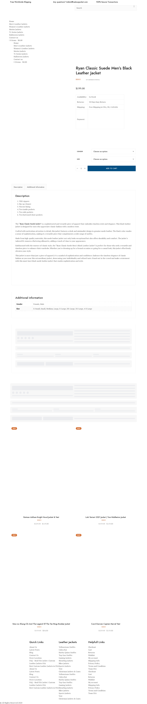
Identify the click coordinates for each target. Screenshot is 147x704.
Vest (60, 669)
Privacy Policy (94, 663)
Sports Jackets (65, 666)
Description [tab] (18, 187)
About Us (33, 647)
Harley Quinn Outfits (67, 652)
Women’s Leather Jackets (19, 26)
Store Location (35, 658)
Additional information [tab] (35, 187)
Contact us (13, 37)
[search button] (134, 8)
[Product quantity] (81, 168)
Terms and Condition (97, 666)
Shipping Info (94, 660)
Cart (90, 650)
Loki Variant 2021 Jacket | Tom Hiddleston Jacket (106, 517)
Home (11, 21)
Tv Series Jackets (16, 32)
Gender (80, 151)
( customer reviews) (93, 79)
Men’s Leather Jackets (18, 24)
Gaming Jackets (65, 658)
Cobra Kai (63, 650)
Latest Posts (34, 650)
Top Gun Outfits (65, 655)
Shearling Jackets (66, 660)
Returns (91, 652)
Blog (31, 652)
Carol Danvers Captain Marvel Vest (105, 624)
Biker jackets (64, 663)
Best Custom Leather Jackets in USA (44, 666)
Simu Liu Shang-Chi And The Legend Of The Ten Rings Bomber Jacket (41, 624)
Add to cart (111, 168)
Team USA (92, 669)
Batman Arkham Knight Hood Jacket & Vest (41, 517)
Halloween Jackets (16, 35)
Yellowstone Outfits (67, 647)
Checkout (92, 647)
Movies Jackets (15, 29)
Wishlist (91, 655)
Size (78, 159)
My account (93, 658)
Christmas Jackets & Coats (69, 671)
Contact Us (33, 655)
